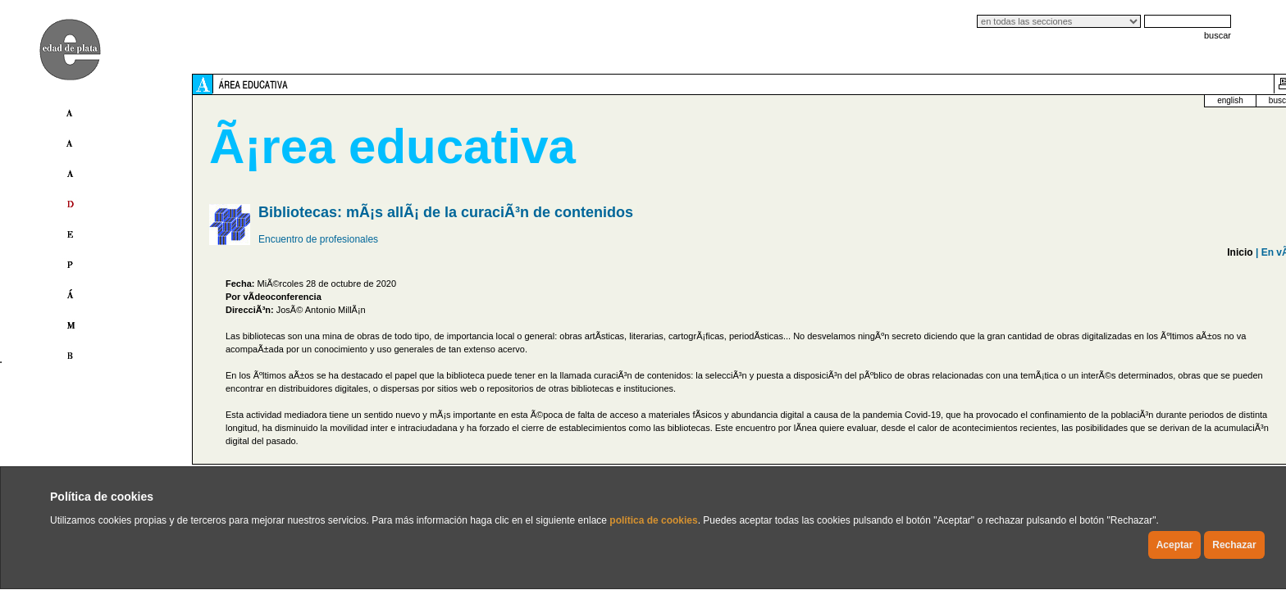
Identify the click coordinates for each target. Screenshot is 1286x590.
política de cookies (653, 520)
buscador (1082, 100)
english (1027, 100)
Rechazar (1234, 545)
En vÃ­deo (1080, 252)
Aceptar (1174, 545)
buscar (1217, 35)
